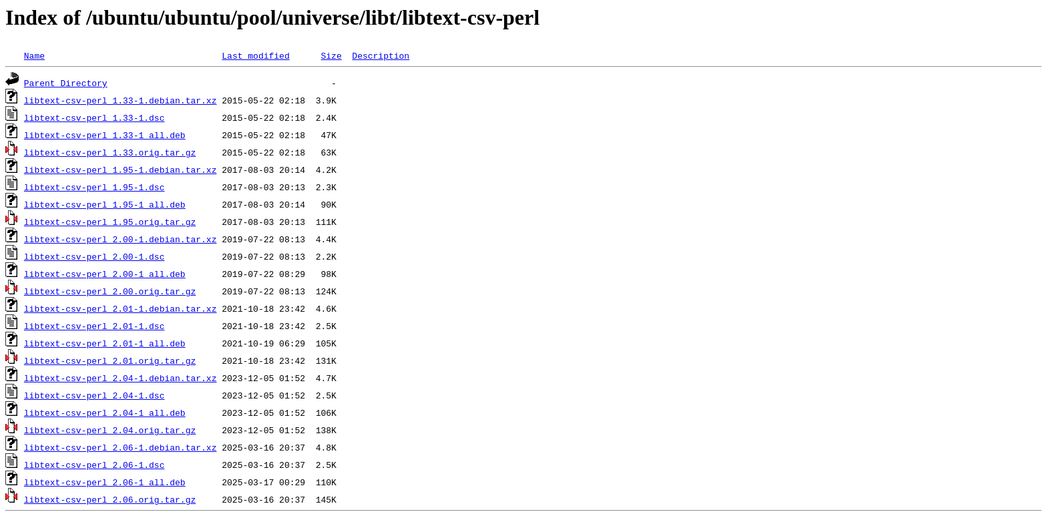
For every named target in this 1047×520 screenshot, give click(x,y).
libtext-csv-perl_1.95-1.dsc (94, 187)
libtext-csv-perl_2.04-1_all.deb (105, 413)
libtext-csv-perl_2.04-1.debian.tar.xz (120, 378)
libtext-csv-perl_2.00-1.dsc (94, 256)
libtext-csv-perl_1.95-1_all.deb (105, 204)
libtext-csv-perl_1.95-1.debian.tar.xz (120, 170)
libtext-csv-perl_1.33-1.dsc (94, 117)
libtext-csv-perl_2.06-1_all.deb (105, 482)
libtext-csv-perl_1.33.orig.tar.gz (110, 152)
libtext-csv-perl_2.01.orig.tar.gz (110, 360)
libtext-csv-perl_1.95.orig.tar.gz (110, 222)
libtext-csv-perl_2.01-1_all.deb (105, 343)
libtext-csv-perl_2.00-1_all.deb (105, 274)
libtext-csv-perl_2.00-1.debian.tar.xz (120, 239)
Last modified (255, 55)
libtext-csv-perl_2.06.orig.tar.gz (110, 499)
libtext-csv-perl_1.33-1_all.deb (105, 135)
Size (331, 55)
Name (34, 55)
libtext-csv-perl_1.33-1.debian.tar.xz (120, 100)
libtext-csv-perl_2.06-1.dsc (94, 465)
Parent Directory (66, 83)
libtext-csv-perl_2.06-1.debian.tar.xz (120, 447)
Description (380, 55)
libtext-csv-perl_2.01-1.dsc (94, 326)
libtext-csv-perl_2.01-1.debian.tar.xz (120, 308)
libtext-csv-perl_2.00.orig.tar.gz (110, 291)
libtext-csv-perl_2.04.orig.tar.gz (110, 430)
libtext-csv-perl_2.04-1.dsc (94, 395)
